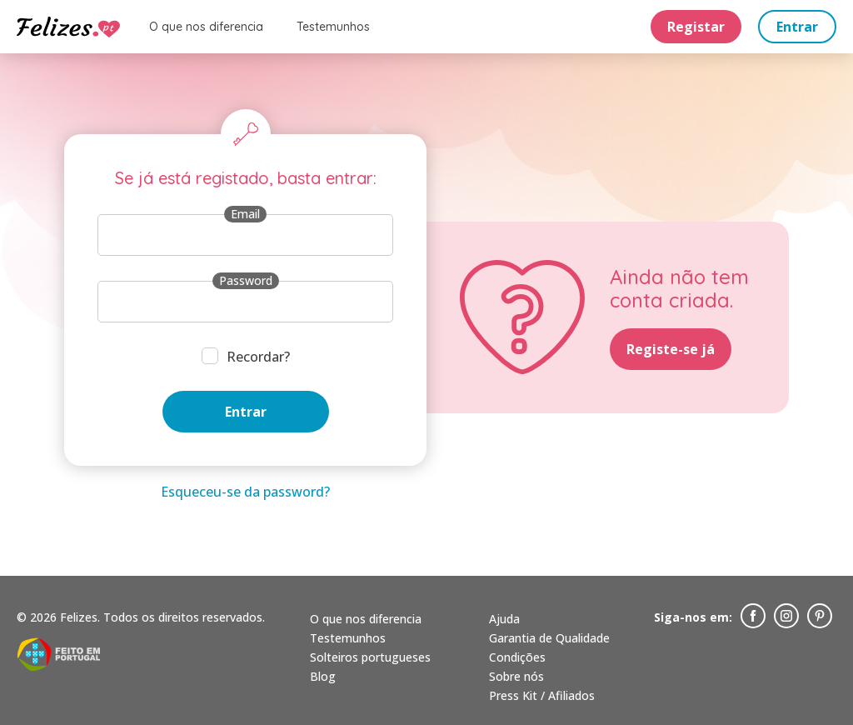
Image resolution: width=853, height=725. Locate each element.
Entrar (797, 27)
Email (245, 214)
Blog (323, 676)
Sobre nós (516, 676)
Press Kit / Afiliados (542, 695)
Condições (517, 657)
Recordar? (258, 357)
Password (245, 280)
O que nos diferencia (206, 27)
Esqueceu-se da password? (245, 491)
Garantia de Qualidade (549, 638)
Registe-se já (670, 349)
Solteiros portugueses (370, 657)
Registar (696, 27)
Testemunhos (333, 27)
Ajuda (504, 619)
